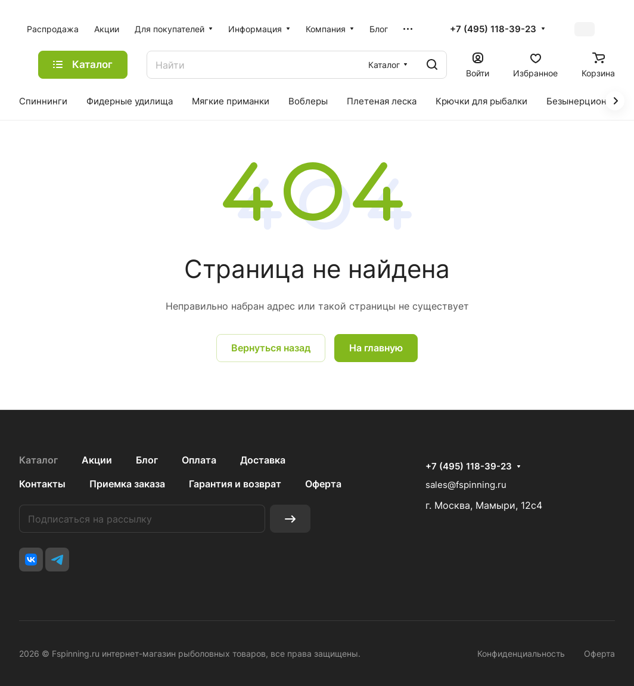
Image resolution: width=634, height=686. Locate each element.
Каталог (38, 460)
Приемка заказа (127, 484)
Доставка (262, 460)
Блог (147, 460)
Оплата (199, 460)
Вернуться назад (270, 348)
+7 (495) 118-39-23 (493, 29)
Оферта (323, 484)
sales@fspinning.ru (465, 484)
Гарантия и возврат (235, 484)
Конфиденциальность (521, 653)
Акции (97, 460)
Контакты (42, 484)
